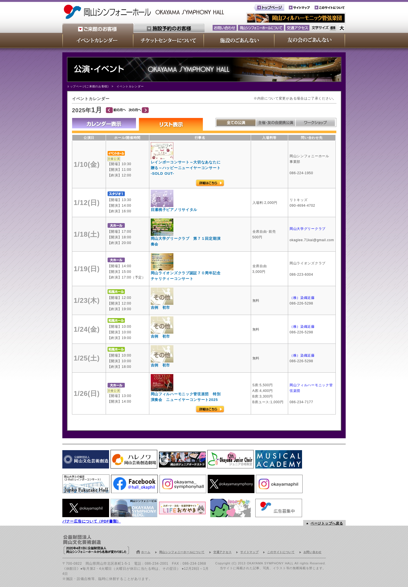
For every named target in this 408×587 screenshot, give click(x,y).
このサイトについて (280, 552)
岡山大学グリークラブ (308, 229)
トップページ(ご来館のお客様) (88, 86)
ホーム (145, 552)
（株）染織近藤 (303, 298)
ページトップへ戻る (327, 523)
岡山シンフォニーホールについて (182, 552)
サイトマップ (249, 552)
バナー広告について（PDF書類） (91, 521)
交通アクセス (222, 552)
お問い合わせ (312, 552)
